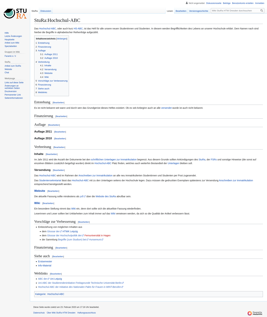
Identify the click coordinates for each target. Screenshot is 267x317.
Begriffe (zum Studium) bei (72, 239)
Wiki (37, 203)
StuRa (202, 159)
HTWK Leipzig (70, 231)
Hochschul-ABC (47, 28)
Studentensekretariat (50, 180)
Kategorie (40, 294)
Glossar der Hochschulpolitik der (64, 235)
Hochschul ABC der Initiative (79, 287)
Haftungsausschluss (86, 313)
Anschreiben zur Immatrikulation (95, 175)
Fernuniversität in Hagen (97, 235)
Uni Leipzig (56, 278)
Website (39, 190)
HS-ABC (78, 28)
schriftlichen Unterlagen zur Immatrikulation (114, 159)
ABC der (42, 278)
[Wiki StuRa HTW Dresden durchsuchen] (237, 10)
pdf (81, 196)
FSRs (214, 159)
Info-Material (44, 265)
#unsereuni (95, 239)
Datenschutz (39, 313)
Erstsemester (45, 261)
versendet (166, 108)
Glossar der (53, 231)
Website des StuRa (106, 196)
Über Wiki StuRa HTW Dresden (61, 313)
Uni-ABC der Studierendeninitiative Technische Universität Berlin (79, 282)
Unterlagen (173, 163)
